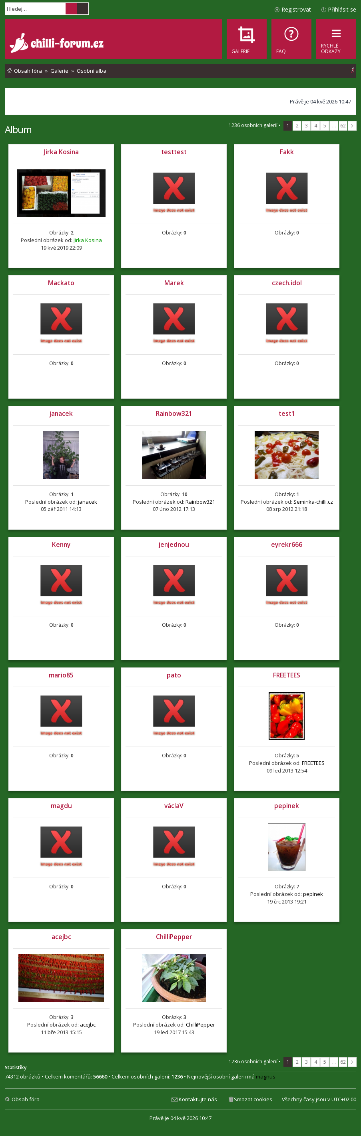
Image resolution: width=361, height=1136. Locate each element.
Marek (174, 282)
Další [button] (352, 126)
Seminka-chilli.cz (313, 501)
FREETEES (286, 675)
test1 (287, 413)
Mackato (61, 282)
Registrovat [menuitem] (296, 9)
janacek (61, 413)
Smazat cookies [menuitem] (253, 1099)
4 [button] (315, 125)
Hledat (71, 8)
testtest (174, 151)
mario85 (61, 675)
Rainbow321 (174, 413)
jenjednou (174, 544)
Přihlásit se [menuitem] (342, 9)
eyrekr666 (286, 544)
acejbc (61, 936)
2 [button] (297, 125)
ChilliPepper (174, 936)
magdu (61, 805)
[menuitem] (291, 39)
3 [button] (306, 125)
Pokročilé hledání (82, 8)
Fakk (287, 151)
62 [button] (343, 125)
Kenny (61, 544)
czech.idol (287, 282)
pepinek (286, 805)
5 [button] (324, 125)
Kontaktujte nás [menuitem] (198, 1099)
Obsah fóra (26, 1099)
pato (174, 675)
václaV (173, 805)
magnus (265, 1076)
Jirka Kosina (61, 151)
